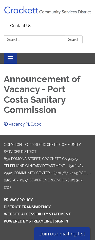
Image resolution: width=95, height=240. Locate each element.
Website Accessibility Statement (37, 214)
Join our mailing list (62, 234)
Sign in (61, 221)
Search (73, 40)
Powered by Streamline (28, 221)
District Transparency (27, 207)
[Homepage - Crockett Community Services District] (47, 10)
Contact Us (20, 25)
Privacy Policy (18, 200)
